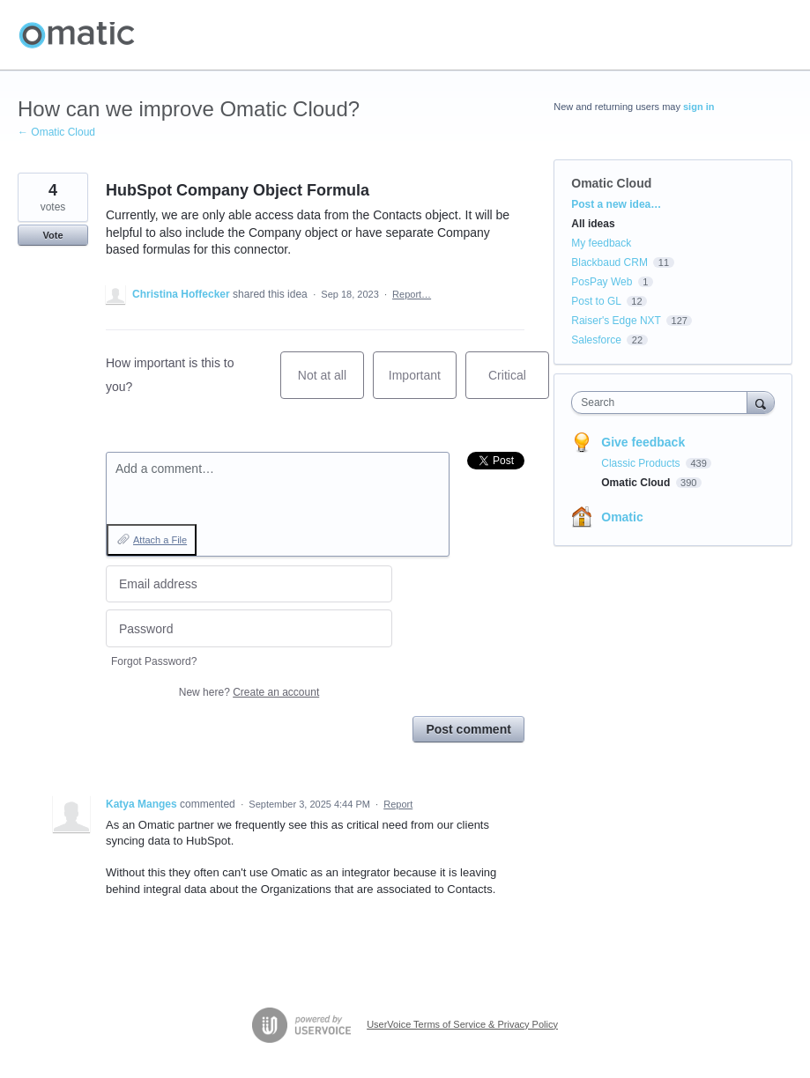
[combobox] (663, 402)
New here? (249, 692)
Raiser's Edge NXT (615, 320)
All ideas (592, 224)
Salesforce (596, 340)
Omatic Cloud (611, 183)
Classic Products (642, 463)
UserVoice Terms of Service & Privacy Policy (462, 1024)
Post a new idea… (616, 204)
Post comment (468, 729)
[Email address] (249, 584)
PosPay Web (601, 282)
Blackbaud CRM (609, 262)
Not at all (331, 383)
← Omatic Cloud (56, 132)
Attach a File (160, 540)
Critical (518, 383)
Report (397, 804)
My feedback (601, 243)
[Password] (249, 628)
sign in (698, 106)
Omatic (622, 517)
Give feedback (643, 442)
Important (423, 383)
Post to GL (596, 301)
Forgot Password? (154, 661)
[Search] (761, 402)
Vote (52, 235)
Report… (411, 294)
